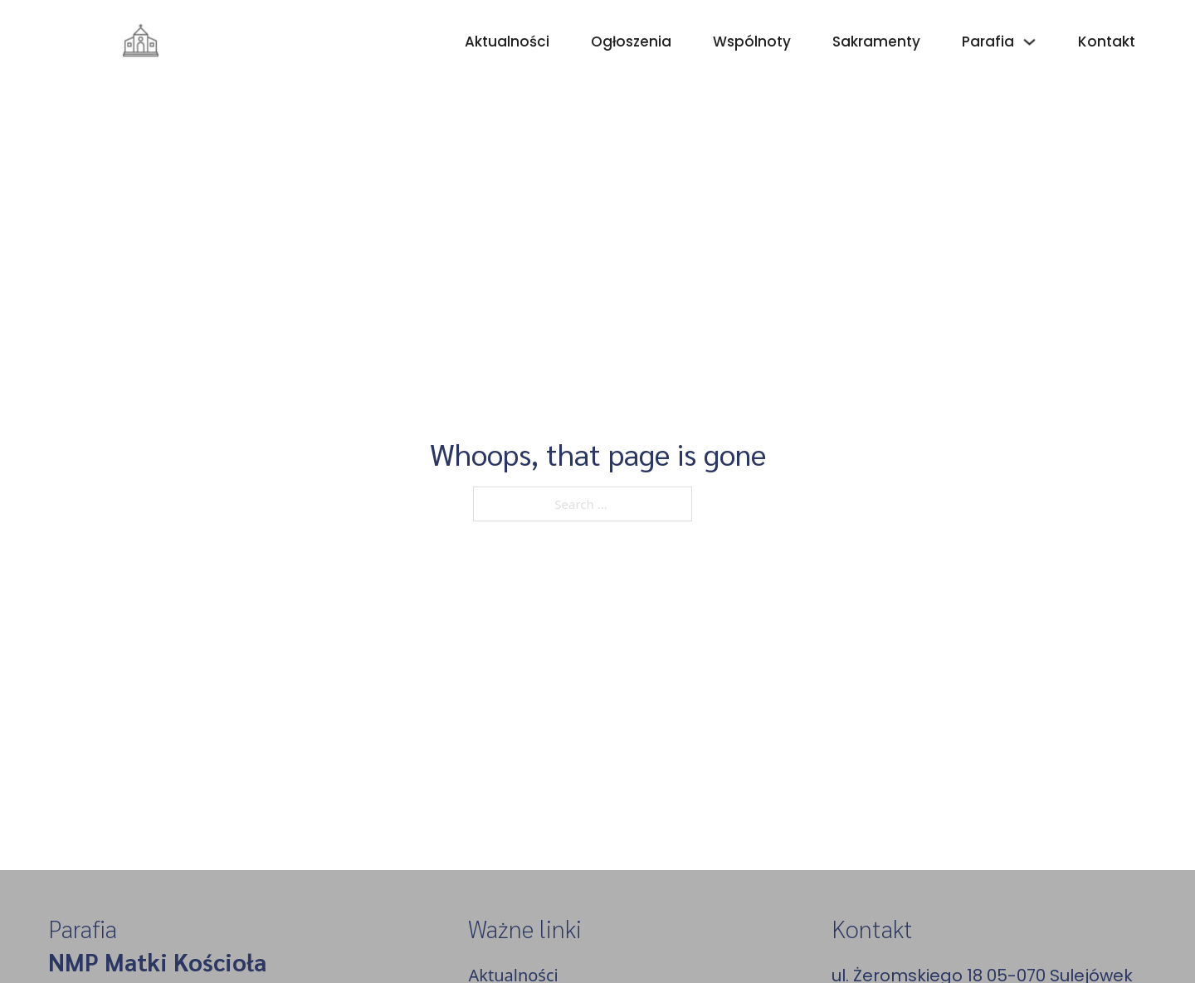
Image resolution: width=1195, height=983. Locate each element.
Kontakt (1106, 41)
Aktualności (507, 41)
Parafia (988, 41)
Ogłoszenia (631, 41)
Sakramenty (876, 41)
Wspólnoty (752, 41)
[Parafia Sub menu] (1029, 42)
